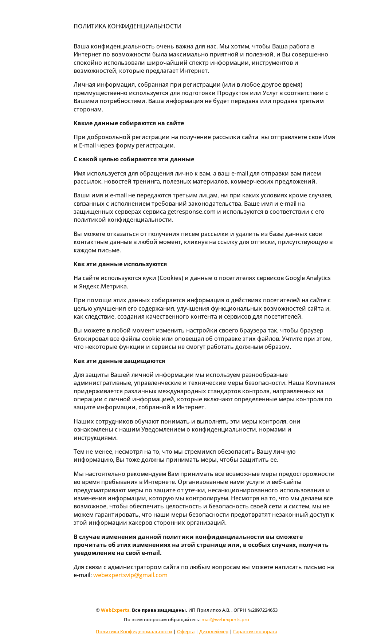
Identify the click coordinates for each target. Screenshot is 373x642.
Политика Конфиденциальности (134, 631)
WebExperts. (116, 610)
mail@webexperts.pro (225, 619)
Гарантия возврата (255, 631)
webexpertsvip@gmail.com (130, 575)
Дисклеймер (213, 631)
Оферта (186, 631)
